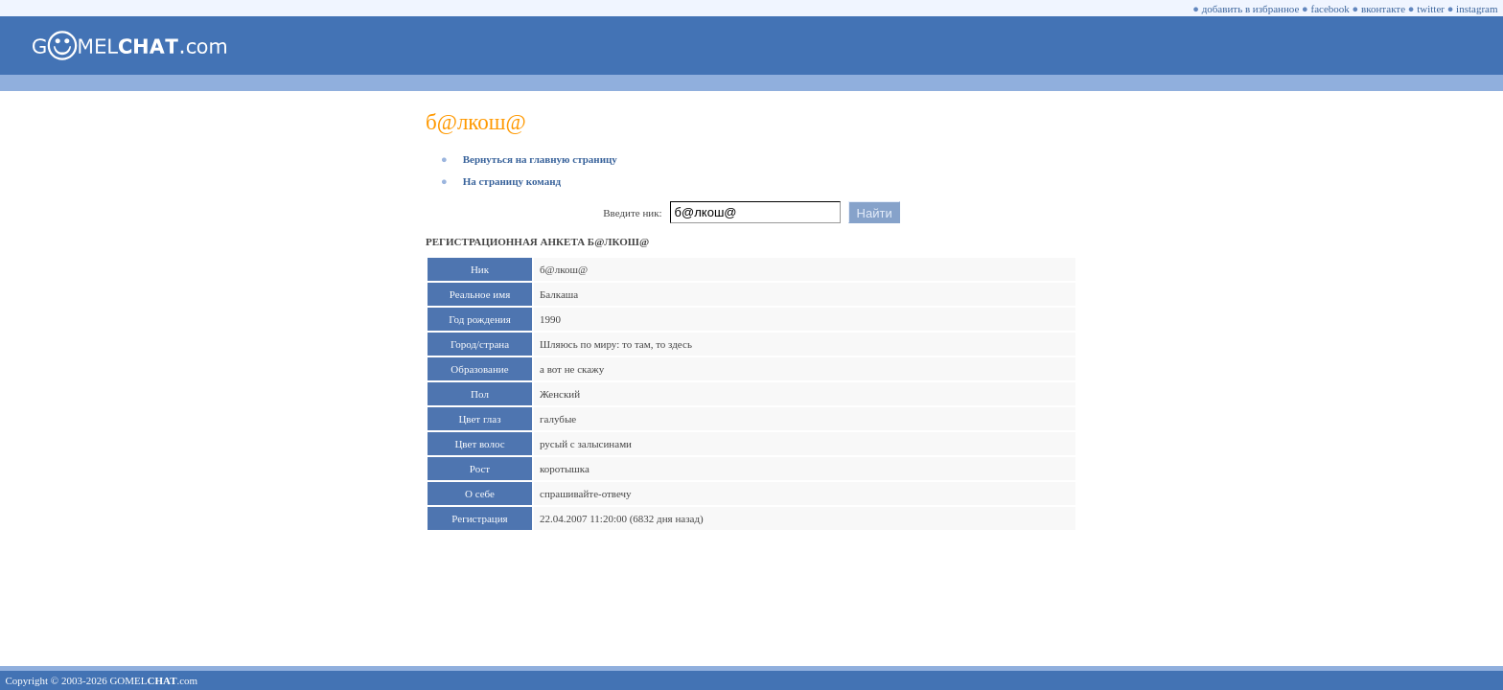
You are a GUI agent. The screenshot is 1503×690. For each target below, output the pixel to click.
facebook (1330, 8)
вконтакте (1383, 8)
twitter (1431, 8)
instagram (1476, 8)
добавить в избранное (1251, 8)
